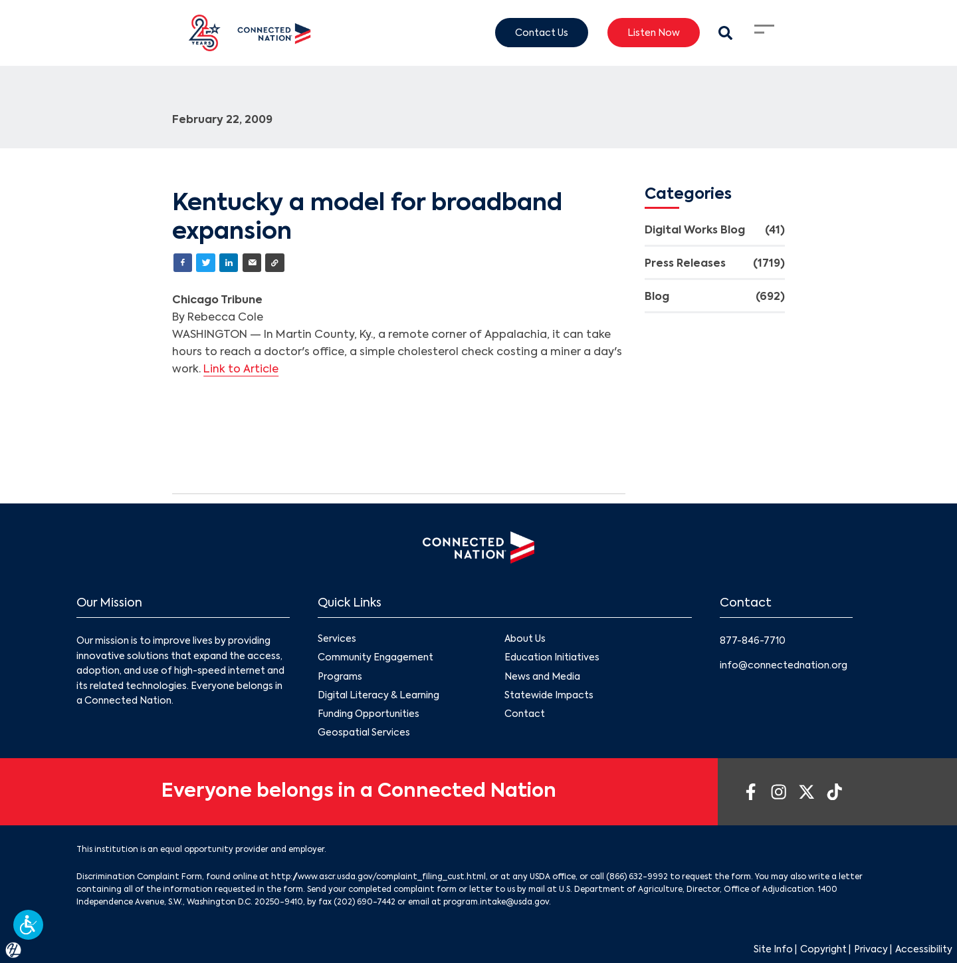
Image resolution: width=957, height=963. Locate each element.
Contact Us (541, 32)
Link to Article (240, 369)
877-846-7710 (753, 641)
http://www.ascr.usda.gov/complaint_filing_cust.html (378, 877)
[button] (28, 925)
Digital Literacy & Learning (378, 695)
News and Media (542, 677)
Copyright (823, 949)
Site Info (773, 949)
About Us (525, 639)
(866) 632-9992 (637, 877)
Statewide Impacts (548, 695)
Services (337, 639)
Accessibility (923, 949)
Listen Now (653, 32)
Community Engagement (375, 658)
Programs (340, 677)
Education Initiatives (551, 658)
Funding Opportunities (368, 714)
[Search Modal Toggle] (725, 33)
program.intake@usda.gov (496, 902)
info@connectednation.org (783, 665)
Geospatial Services (364, 733)
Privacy (871, 949)
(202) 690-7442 (364, 902)
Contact (524, 714)
